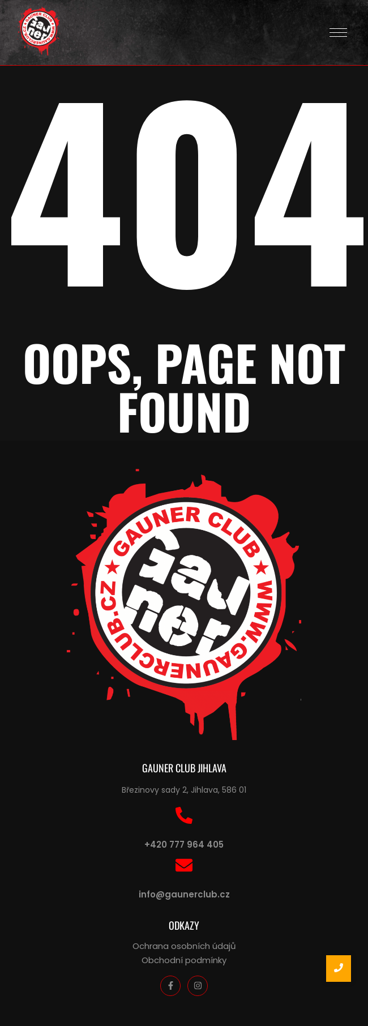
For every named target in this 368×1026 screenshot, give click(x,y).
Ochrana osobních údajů (184, 946)
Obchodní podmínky (184, 960)
